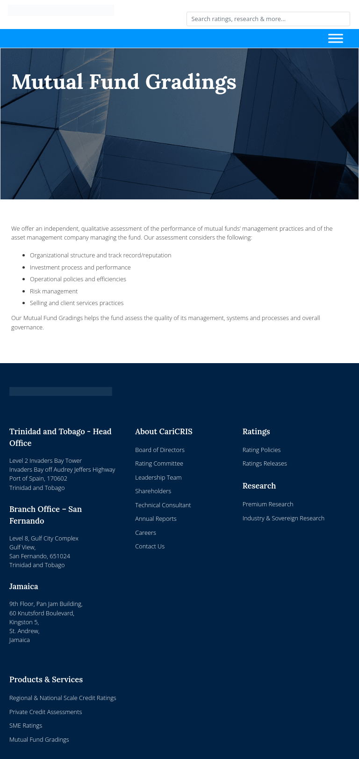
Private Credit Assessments (45, 712)
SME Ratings (25, 725)
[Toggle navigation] (170, 38)
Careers (145, 532)
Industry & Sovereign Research (284, 518)
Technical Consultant (163, 505)
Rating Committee (159, 463)
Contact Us (150, 546)
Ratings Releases (265, 463)
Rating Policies (262, 449)
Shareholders (153, 491)
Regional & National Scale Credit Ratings (62, 697)
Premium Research (268, 504)
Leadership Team (158, 477)
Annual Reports (155, 518)
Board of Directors (160, 449)
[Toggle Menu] (335, 38)
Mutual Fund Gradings (39, 739)
